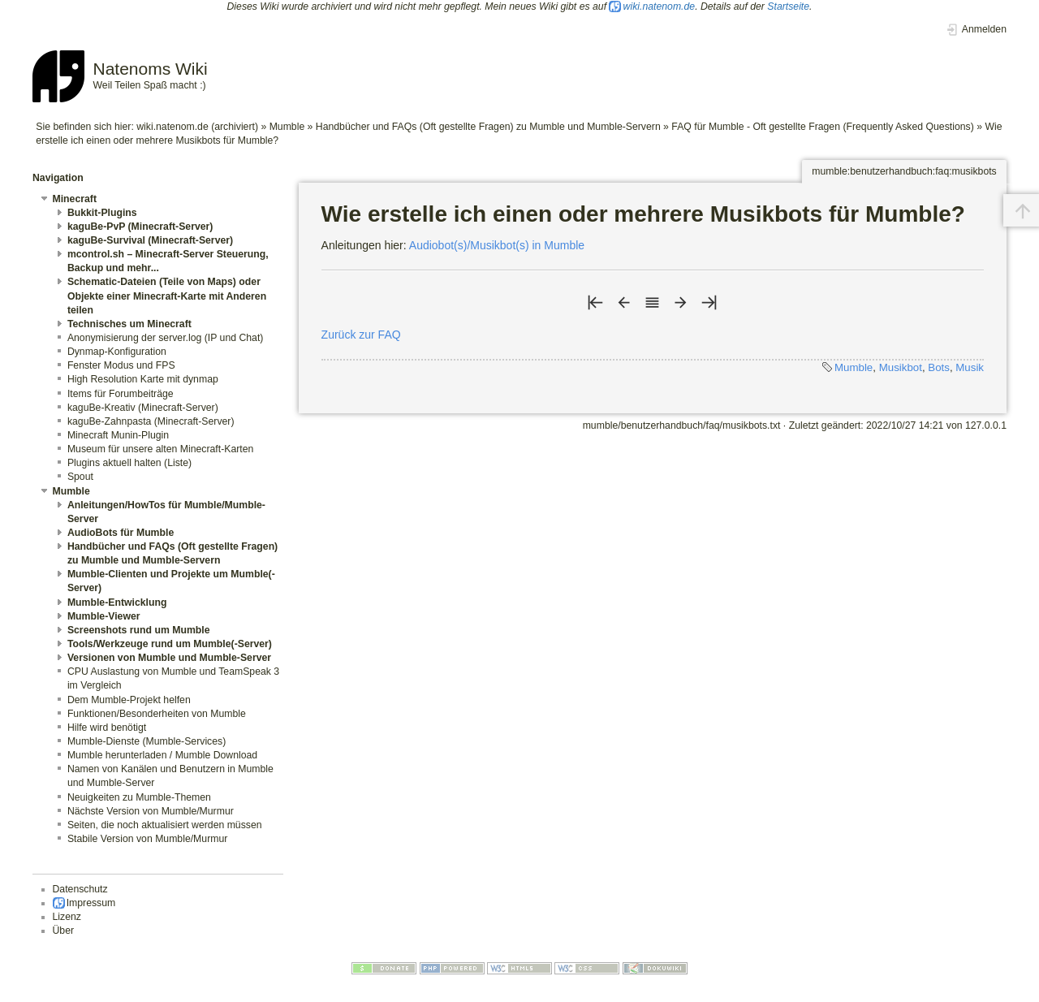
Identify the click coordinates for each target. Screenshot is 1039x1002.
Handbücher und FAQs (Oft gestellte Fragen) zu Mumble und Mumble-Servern (488, 126)
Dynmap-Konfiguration (116, 351)
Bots (939, 367)
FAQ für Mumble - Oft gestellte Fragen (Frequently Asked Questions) (822, 126)
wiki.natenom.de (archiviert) (197, 126)
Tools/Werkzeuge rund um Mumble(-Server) (169, 644)
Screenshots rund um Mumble (138, 630)
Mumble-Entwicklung (117, 602)
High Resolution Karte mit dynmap (142, 379)
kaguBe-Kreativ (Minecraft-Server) (142, 407)
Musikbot (900, 367)
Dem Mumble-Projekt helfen (129, 700)
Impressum (91, 903)
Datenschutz (80, 889)
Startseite (788, 6)
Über (64, 930)
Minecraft (75, 199)
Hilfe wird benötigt (106, 727)
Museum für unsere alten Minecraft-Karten (160, 449)
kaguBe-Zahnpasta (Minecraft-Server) (151, 421)
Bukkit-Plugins (102, 212)
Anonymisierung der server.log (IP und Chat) (165, 337)
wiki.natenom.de (659, 6)
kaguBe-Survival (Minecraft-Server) (150, 240)
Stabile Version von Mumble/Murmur (147, 838)
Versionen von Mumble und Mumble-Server (169, 657)
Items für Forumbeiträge (120, 394)
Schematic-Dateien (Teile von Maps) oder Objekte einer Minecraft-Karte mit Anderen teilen (166, 295)
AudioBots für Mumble (120, 532)
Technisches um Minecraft (129, 324)
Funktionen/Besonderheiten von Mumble (156, 713)
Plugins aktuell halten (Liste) (129, 463)
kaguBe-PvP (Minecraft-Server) (140, 226)
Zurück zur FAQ (361, 334)
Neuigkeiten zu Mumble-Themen (139, 797)
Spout (80, 476)
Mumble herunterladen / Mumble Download (162, 755)
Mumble (287, 126)
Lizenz (67, 916)
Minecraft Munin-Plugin (118, 435)
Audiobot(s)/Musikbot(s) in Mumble (496, 245)
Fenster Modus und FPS (121, 365)
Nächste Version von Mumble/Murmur (150, 811)
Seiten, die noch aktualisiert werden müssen (164, 825)
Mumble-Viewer (103, 616)
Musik (969, 367)
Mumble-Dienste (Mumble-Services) (146, 741)
